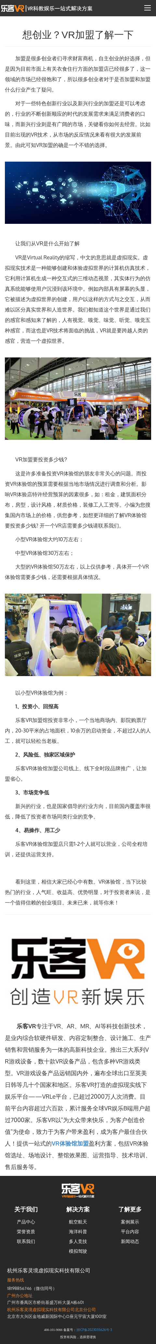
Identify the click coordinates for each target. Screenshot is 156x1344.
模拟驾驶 (78, 1251)
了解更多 (130, 1209)
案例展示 (130, 1221)
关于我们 (26, 1209)
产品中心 (26, 1221)
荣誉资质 (26, 1231)
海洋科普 (78, 1231)
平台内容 (130, 1231)
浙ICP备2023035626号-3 (94, 1330)
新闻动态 (130, 1241)
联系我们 (26, 1241)
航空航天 (78, 1221)
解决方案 (78, 1209)
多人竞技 (78, 1241)
